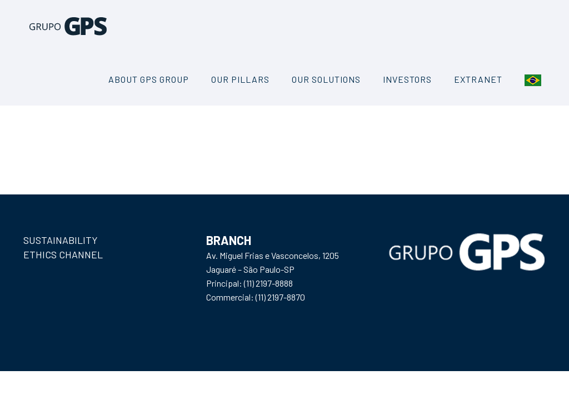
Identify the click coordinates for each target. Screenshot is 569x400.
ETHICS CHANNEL (63, 254)
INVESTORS (407, 79)
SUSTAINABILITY (60, 240)
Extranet (478, 79)
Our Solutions (326, 79)
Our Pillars (240, 79)
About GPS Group (148, 79)
